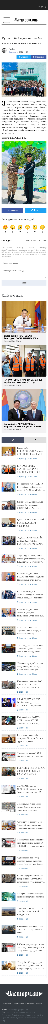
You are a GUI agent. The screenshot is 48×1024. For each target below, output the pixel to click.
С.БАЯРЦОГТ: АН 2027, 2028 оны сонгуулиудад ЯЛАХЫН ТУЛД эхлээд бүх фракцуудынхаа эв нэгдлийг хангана (30, 705)
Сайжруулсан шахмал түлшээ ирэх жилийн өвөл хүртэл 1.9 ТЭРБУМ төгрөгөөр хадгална (30, 843)
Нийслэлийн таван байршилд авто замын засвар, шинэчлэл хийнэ (30, 930)
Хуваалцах (38, 57)
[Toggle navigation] (6, 20)
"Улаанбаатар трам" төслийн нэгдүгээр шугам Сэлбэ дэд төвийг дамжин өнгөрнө (30, 666)
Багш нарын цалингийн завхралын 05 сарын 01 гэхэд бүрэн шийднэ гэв (30, 738)
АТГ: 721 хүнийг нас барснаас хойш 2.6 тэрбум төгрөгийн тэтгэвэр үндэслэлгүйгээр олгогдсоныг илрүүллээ (30, 634)
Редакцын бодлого (19, 1003)
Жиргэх (24, 57)
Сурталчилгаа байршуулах (34, 1003)
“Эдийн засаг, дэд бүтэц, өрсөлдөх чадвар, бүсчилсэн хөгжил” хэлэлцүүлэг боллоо (30, 861)
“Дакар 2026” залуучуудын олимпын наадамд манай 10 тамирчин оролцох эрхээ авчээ (30, 966)
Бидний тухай (7, 1003)
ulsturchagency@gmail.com (18, 1010)
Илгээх (24, 283)
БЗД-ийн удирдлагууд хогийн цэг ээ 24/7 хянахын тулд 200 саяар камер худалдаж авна (30, 948)
